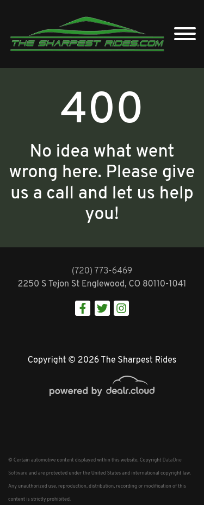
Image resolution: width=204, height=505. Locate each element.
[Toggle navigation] (185, 34)
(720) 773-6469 (102, 271)
